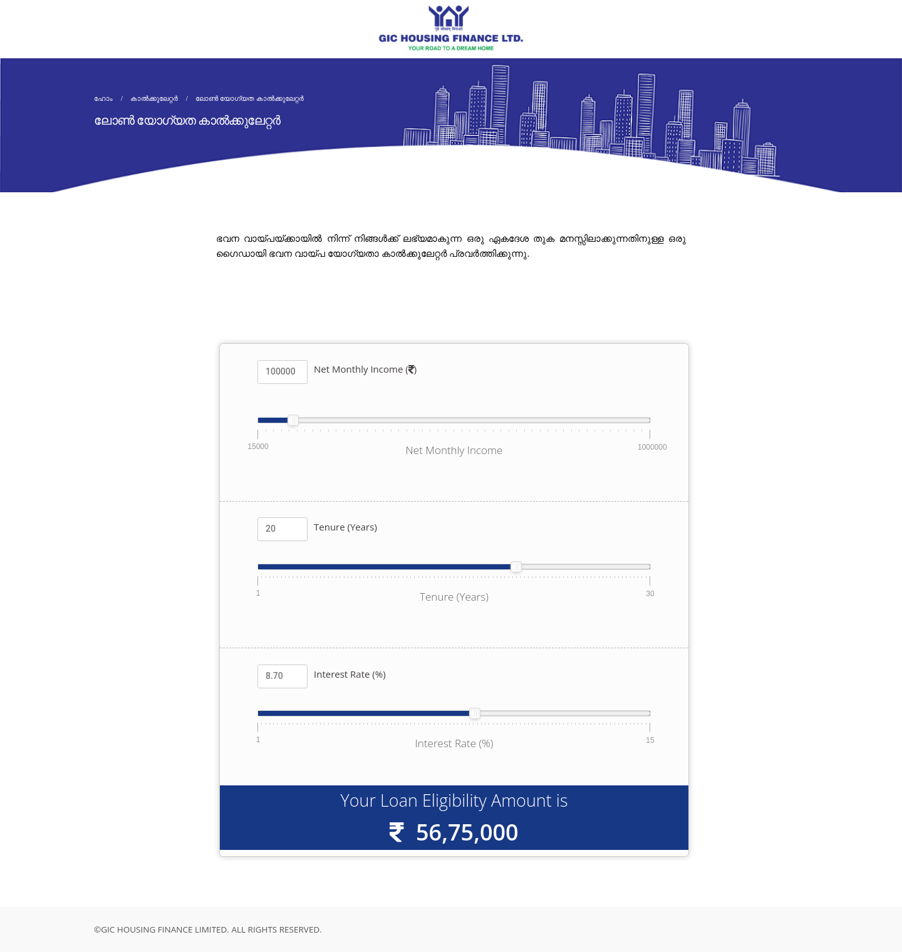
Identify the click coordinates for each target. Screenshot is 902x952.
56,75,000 (467, 832)
